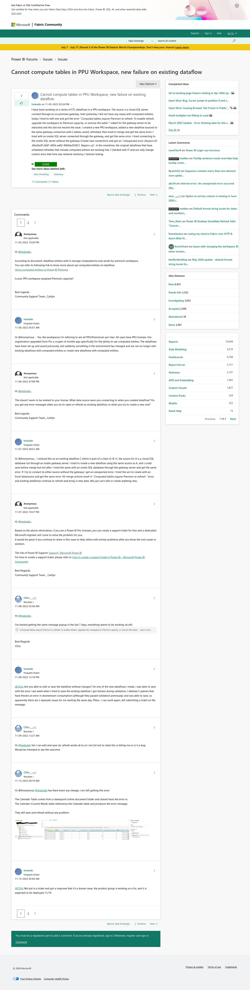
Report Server (177, 364)
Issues (48, 59)
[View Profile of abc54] (172, 183)
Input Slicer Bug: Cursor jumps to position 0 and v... (199, 100)
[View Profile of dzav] (171, 196)
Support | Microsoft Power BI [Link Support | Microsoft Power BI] (65, 553)
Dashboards (176, 357)
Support (158, 24)
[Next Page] (34, 223)
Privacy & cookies (194, 966)
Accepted (174, 308)
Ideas (99, 24)
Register (195, 33)
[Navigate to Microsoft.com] (20, 25)
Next (233, 419)
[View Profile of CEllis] (27, 597)
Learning (143, 24)
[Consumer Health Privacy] (56, 979)
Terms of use (214, 966)
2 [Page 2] (28, 223)
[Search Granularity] (140, 40)
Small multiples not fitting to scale (189, 115)
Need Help (175, 411)
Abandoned (176, 316)
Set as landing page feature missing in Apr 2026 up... (200, 93)
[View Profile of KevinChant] (181, 246)
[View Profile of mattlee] (184, 158)
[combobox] (197, 40)
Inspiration (85, 24)
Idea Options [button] (147, 84)
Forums (70, 24)
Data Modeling (41, 174)
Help (219, 33)
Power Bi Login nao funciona (203, 150)
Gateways (58, 174)
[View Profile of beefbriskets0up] (178, 259)
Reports (173, 341)
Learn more (182, 47)
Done (45, 164)
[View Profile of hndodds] (36, 104)
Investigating (177, 300)
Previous (210, 419)
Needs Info (175, 292)
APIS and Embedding (181, 380)
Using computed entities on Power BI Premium (41, 269)
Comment (21, 942)
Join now (16, 13)
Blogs (130, 24)
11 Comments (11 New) (45, 181)
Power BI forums (24, 59)
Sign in (208, 33)
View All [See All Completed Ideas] (174, 130)
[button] (21, 103)
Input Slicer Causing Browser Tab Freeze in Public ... (199, 108)
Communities (114, 24)
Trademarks (231, 966)
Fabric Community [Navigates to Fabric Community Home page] (48, 24)
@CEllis (19, 686)
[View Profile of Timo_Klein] (175, 221)
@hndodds (24, 251)
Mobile (173, 403)
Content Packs (177, 395)
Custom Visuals (177, 388)
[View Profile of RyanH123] (174, 171)
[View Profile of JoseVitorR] (175, 150)
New (172, 284)
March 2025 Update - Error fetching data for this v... (199, 123)
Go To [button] (231, 33)
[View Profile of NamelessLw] (176, 233)
